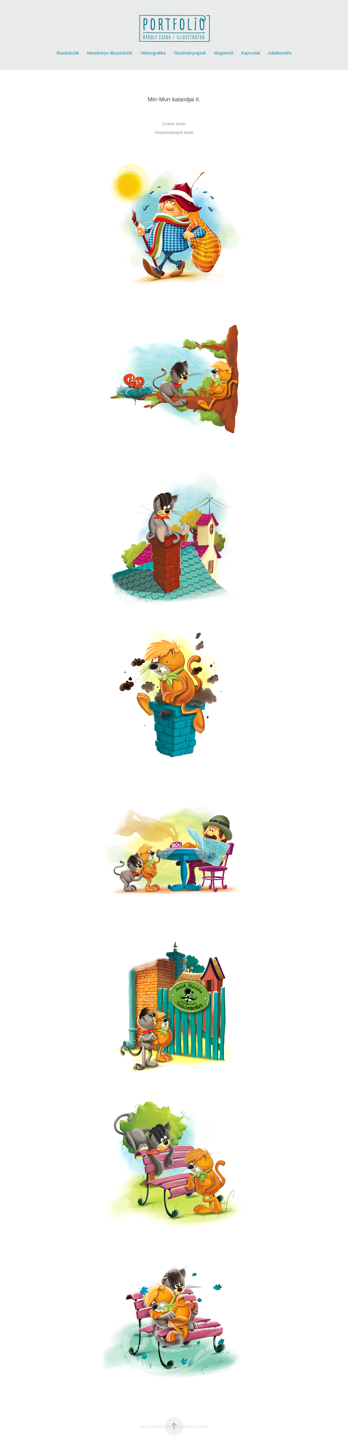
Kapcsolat (250, 53)
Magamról (223, 53)
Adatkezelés (280, 53)
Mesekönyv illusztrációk (110, 53)
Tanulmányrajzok (189, 53)
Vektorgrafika (153, 53)
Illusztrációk (67, 53)
